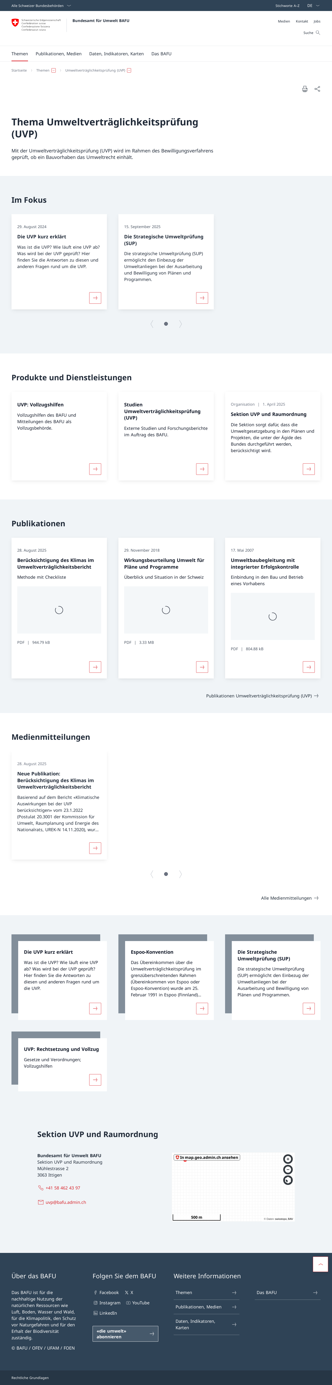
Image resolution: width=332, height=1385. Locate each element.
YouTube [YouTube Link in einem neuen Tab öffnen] (137, 1303)
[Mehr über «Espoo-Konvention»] (202, 1008)
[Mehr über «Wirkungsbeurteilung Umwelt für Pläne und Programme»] (202, 667)
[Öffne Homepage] (70, 28)
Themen (206, 1292)
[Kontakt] (302, 21)
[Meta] (299, 21)
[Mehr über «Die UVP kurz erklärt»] (95, 298)
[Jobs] (317, 21)
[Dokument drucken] (305, 89)
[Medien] (284, 21)
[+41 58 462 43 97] (59, 1188)
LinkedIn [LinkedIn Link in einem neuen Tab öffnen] (105, 1313)
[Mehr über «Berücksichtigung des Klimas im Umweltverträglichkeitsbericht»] (95, 667)
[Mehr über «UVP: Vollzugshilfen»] (95, 469)
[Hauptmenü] (162, 53)
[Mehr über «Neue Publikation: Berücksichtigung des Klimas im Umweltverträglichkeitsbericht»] (95, 848)
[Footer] (166, 1377)
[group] (59, 261)
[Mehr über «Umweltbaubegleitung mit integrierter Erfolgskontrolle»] (309, 667)
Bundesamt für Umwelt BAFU (100, 20)
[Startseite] (19, 70)
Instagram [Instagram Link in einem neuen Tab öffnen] (107, 1303)
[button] (20, 53)
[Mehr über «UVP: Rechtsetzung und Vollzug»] (95, 1079)
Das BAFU (287, 1292)
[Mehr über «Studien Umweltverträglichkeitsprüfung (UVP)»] (202, 469)
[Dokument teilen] (317, 89)
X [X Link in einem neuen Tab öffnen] (128, 1292)
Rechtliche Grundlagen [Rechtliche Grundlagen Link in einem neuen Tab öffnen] (30, 1377)
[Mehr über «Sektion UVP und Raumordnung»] (309, 469)
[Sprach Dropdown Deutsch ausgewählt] (312, 5)
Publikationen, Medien (206, 1307)
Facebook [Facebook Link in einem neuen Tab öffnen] (106, 1292)
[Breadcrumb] (164, 70)
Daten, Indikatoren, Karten (206, 1324)
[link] (59, 977)
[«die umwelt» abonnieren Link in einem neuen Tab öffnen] (125, 1334)
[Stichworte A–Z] (286, 5)
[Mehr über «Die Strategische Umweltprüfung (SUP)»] (202, 298)
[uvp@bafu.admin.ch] (62, 1202)
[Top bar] (286, 5)
